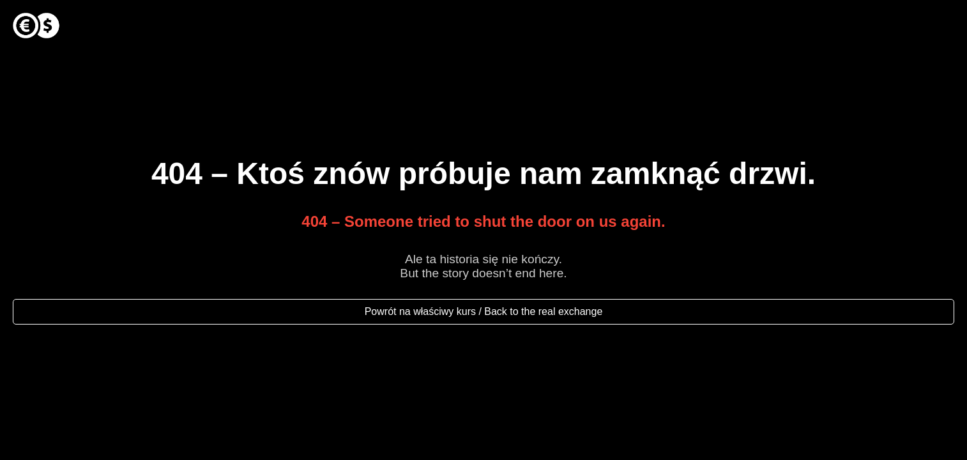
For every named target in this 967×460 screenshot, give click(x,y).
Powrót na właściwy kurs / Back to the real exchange (484, 311)
